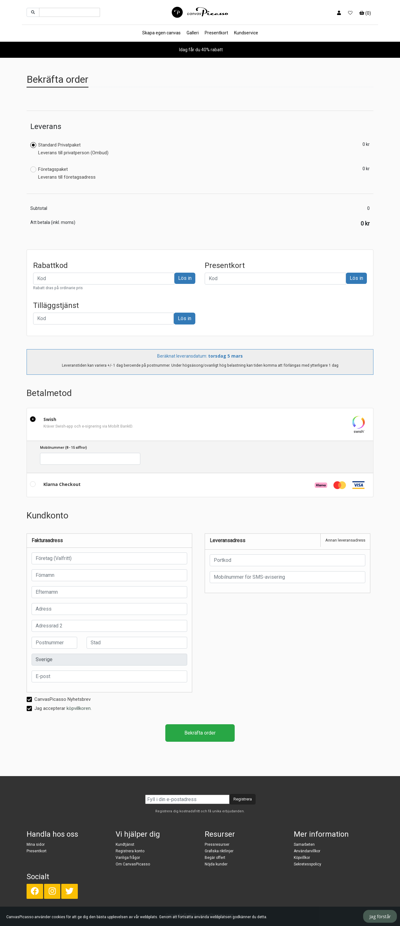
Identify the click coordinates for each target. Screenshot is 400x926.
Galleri (193, 32)
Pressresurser (217, 844)
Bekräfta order (200, 733)
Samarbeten (304, 844)
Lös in (185, 278)
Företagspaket (63, 173)
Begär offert (215, 857)
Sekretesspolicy (307, 864)
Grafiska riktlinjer (219, 851)
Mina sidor (36, 844)
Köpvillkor (302, 857)
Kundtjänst (125, 844)
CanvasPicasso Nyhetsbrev (59, 699)
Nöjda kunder (216, 864)
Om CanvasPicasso (133, 864)
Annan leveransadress (345, 540)
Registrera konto (130, 851)
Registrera (242, 799)
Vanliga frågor (128, 857)
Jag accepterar (59, 708)
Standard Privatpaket (69, 149)
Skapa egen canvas (161, 32)
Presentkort (216, 32)
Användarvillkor (307, 851)
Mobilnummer (63, 448)
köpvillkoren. (79, 708)
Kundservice (246, 32)
